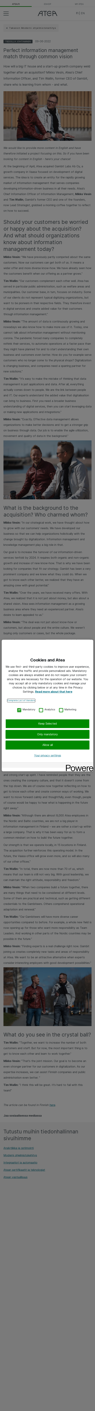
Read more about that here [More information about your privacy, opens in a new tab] (53, 691)
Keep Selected (47, 723)
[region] (47, 705)
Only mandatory (47, 734)
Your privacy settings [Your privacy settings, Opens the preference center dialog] (47, 755)
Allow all (47, 745)
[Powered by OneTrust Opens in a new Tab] (78, 766)
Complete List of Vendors (21, 700)
